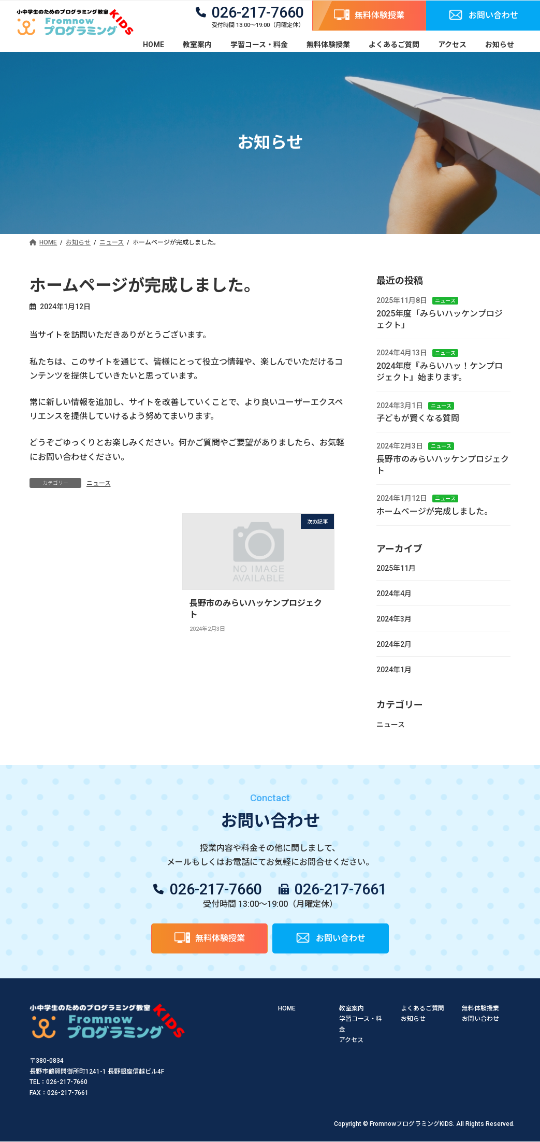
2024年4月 (394, 593)
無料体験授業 (480, 1008)
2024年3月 (394, 619)
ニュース (98, 483)
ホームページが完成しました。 (434, 511)
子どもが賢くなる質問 (417, 418)
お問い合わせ (480, 1019)
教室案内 (351, 1008)
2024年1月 (394, 670)
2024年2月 (394, 644)
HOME (287, 1008)
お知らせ (413, 1019)
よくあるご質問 (422, 1008)
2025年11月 (396, 568)
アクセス (351, 1040)
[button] (369, 16)
